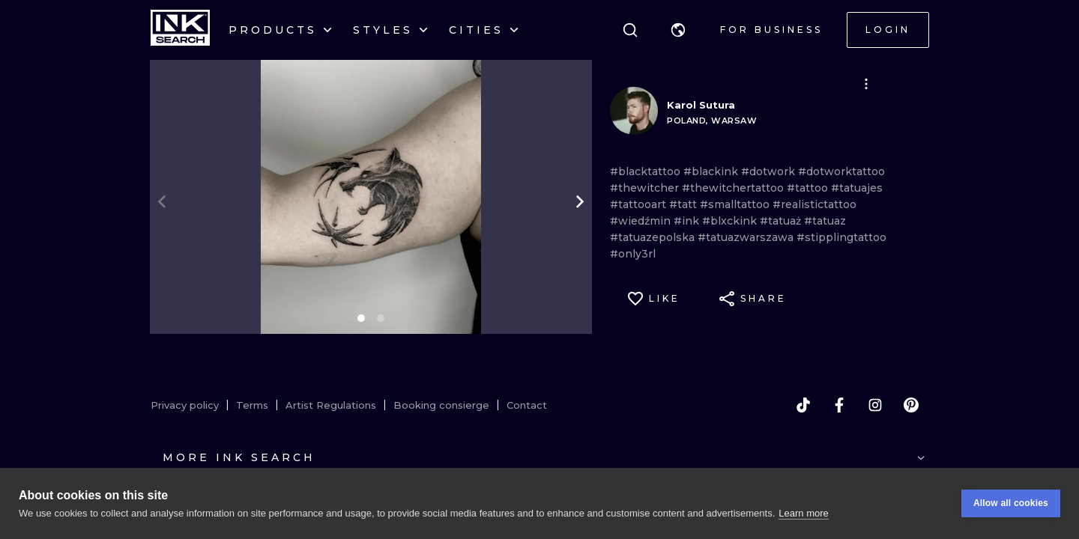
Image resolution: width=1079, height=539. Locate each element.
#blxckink (731, 221)
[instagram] (875, 405)
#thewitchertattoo (734, 188)
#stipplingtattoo (841, 237)
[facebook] (839, 405)
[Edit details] (866, 84)
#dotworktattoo (841, 171)
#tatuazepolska (654, 237)
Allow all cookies (1010, 503)
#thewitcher (646, 188)
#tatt (684, 204)
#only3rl (633, 254)
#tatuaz (825, 221)
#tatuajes (857, 188)
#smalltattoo (736, 204)
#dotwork (769, 171)
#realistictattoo (814, 204)
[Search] (630, 30)
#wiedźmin (642, 221)
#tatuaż (782, 221)
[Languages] (678, 30)
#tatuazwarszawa (747, 237)
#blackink (712, 171)
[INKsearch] (180, 29)
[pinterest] (911, 405)
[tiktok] (803, 405)
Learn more (803, 513)
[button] (678, 30)
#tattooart (639, 204)
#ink (688, 221)
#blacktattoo (646, 171)
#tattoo (809, 188)
